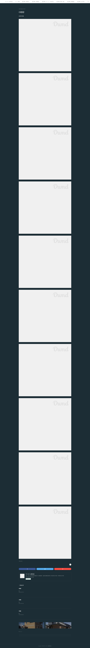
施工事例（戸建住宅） (26, 1)
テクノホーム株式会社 (9, 1)
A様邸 (20, 599)
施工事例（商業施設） (71, 1)
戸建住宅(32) (20, 561)
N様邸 (20, 588)
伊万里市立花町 (21, 602)
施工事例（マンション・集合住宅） (48, 1)
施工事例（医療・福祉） (61, 1)
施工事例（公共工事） (81, 1)
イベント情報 (17, 1)
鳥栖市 (20, 613)
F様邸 (20, 611)
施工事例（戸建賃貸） (36, 1)
